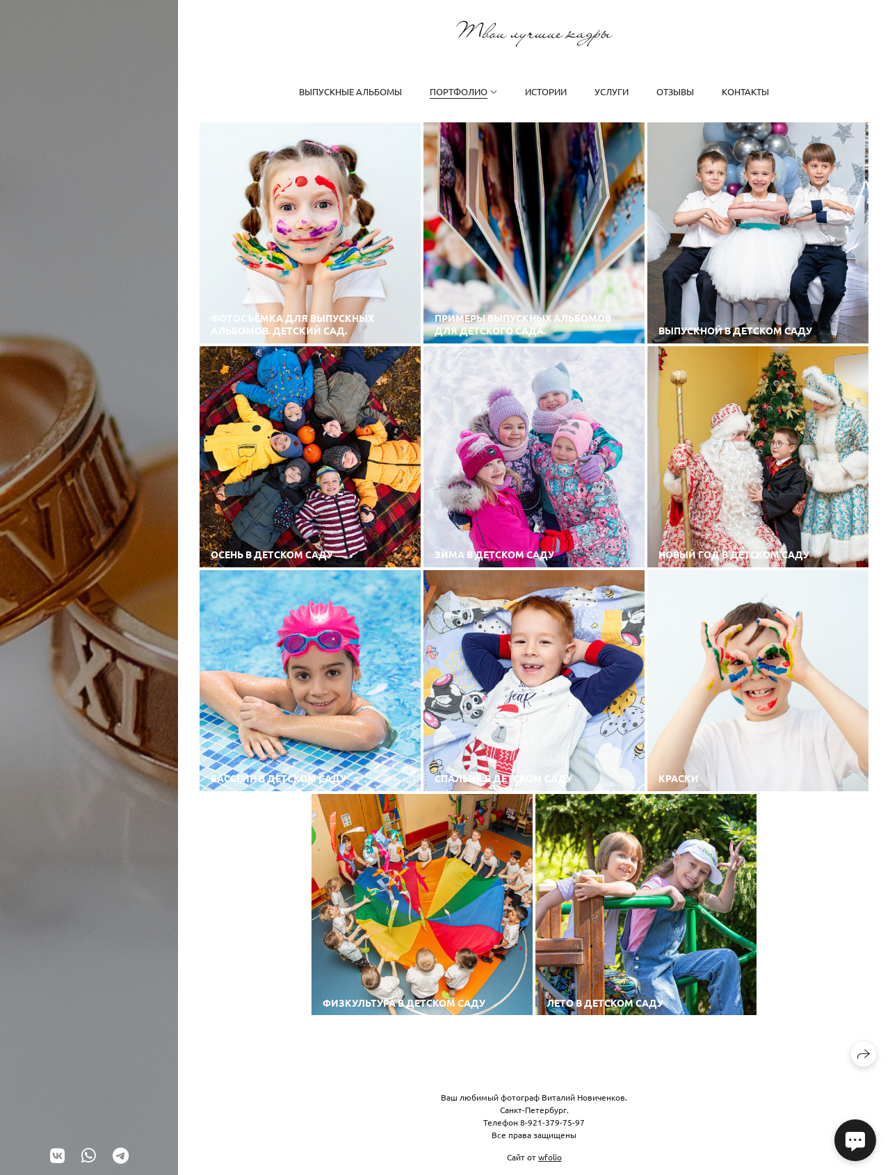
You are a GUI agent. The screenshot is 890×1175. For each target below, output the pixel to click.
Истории (546, 91)
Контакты (745, 91)
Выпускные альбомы (350, 91)
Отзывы (675, 91)
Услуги (611, 91)
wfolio (550, 1156)
